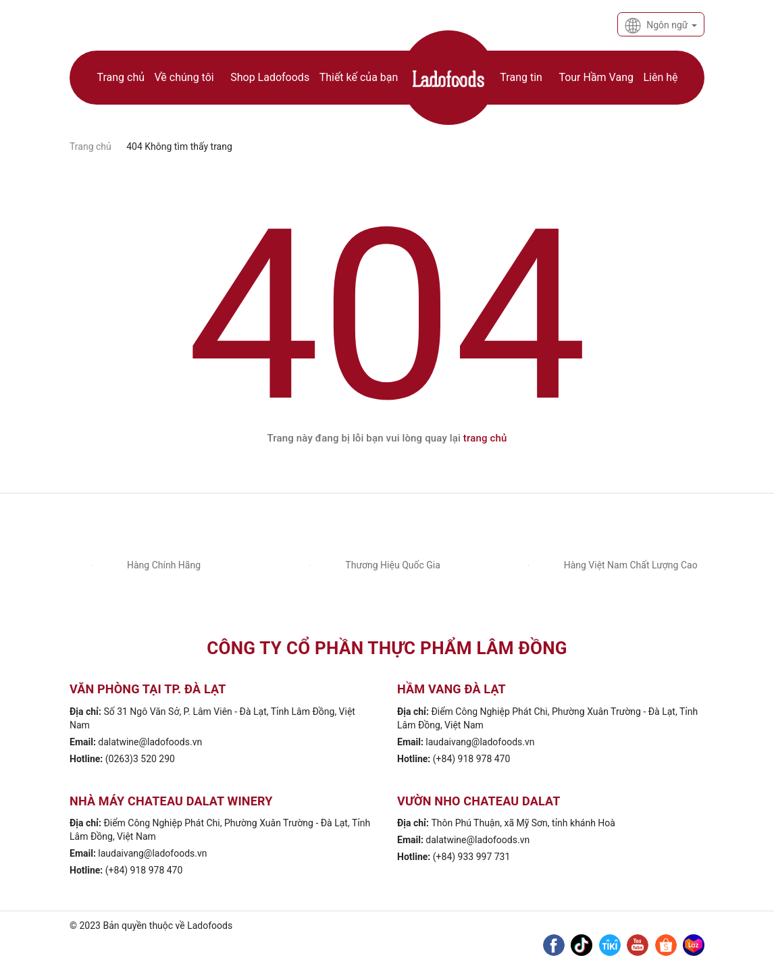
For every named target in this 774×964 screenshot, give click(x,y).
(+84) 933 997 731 (472, 856)
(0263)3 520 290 (140, 758)
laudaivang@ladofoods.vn (479, 742)
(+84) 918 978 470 (472, 758)
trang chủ (485, 438)
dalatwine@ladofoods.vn (150, 742)
